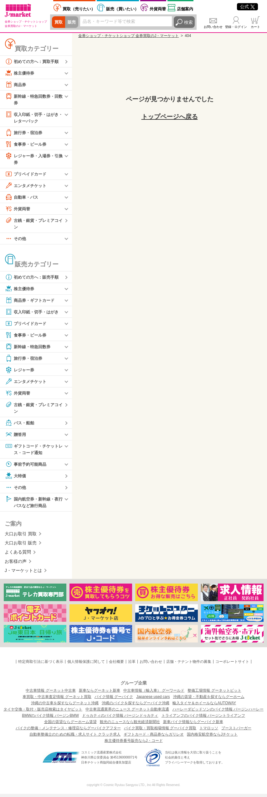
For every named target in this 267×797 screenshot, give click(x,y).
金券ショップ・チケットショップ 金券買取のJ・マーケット (128, 36)
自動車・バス (22, 198)
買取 (58, 22)
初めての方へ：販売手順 (33, 279)
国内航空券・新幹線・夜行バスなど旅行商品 (33, 504)
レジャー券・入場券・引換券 (33, 159)
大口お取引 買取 (21, 536)
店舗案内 (185, 9)
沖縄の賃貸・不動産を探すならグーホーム (208, 700)
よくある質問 (18, 555)
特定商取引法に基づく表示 (40, 665)
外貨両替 (158, 9)
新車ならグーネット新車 (99, 693)
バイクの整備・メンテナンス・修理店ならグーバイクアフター (68, 731)
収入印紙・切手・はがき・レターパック (31, 117)
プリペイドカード (27, 175)
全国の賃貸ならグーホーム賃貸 (70, 725)
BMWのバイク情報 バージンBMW (50, 718)
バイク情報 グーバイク (114, 700)
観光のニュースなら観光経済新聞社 (130, 725)
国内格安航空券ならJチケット (212, 737)
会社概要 (116, 665)
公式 (247, 6)
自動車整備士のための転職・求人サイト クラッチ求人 (75, 737)
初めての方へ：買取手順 (33, 61)
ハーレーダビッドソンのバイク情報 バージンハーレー (218, 712)
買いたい (122, 9)
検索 (188, 22)
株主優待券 (20, 73)
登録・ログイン (236, 27)
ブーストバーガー (236, 731)
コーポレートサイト (232, 665)
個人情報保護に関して (86, 665)
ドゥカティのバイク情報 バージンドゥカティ (120, 718)
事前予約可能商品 (27, 466)
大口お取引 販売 (21, 545)
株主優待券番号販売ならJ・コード (134, 744)
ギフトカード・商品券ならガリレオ (154, 737)
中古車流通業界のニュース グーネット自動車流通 (127, 712)
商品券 (16, 84)
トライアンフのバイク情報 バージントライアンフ (203, 718)
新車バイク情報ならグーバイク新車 (193, 725)
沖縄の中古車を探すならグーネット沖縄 (65, 706)
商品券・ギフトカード (31, 302)
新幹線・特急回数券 (29, 348)
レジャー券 (20, 371)
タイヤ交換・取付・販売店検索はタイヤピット (42, 712)
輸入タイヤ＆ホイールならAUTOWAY (204, 706)
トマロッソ (208, 731)
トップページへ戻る (169, 116)
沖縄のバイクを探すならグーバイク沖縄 (135, 706)
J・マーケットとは (23, 573)
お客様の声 (16, 564)
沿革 (132, 665)
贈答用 (16, 436)
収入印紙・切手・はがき (33, 313)
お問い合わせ (213, 27)
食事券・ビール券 (27, 145)
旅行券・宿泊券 (24, 133)
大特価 (16, 478)
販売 (72, 22)
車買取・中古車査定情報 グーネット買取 (57, 700)
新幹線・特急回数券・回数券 (33, 99)
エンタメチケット (27, 187)
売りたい (79, 9)
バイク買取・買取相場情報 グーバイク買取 (160, 731)
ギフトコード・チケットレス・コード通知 (33, 451)
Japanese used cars (153, 700)
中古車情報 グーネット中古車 (50, 693)
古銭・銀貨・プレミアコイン (33, 224)
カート (255, 27)
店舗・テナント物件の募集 (188, 665)
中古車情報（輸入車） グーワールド (153, 693)
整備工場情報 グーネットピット (214, 693)
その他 (16, 240)
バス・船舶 (20, 425)
